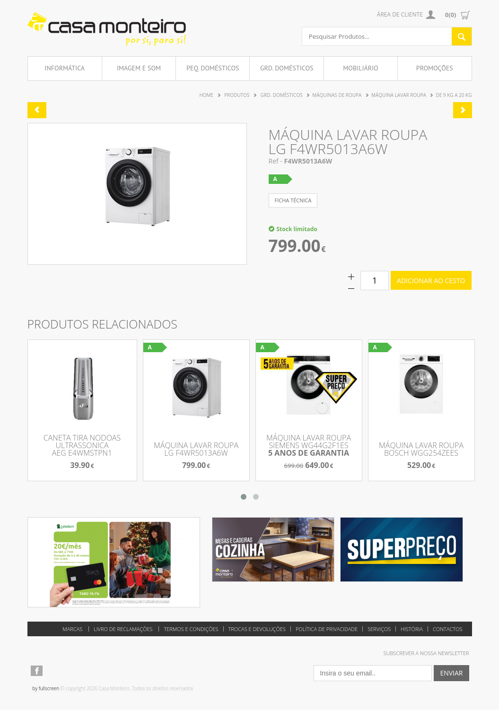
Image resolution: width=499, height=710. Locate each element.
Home (206, 95)
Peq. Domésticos (212, 68)
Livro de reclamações (123, 629)
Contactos (448, 629)
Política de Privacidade (327, 629)
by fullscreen (46, 688)
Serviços (379, 629)
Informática (64, 68)
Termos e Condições (191, 629)
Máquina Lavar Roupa (398, 95)
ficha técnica (293, 200)
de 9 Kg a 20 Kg (454, 95)
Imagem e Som (139, 68)
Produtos (236, 95)
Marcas (72, 629)
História (412, 629)
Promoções (434, 68)
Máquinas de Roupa (336, 95)
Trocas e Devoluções (257, 629)
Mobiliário (360, 68)
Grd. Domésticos (287, 68)
